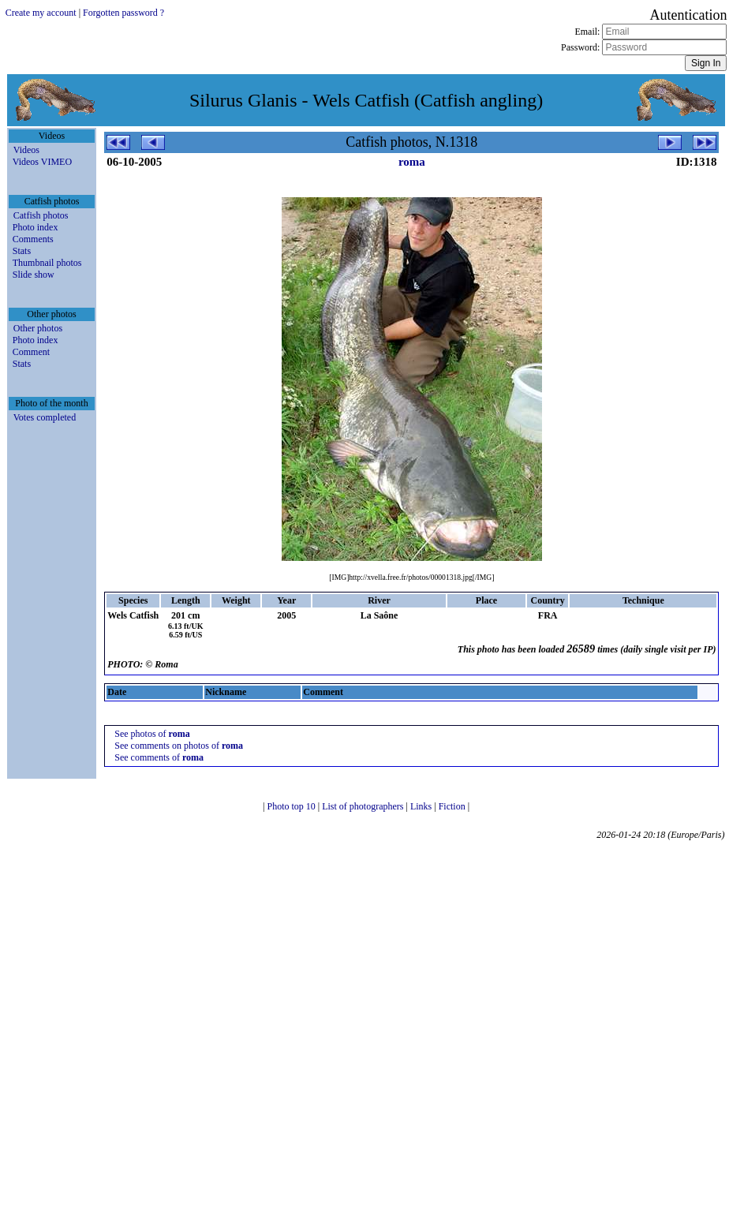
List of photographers (364, 806)
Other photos (37, 328)
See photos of (151, 733)
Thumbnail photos (47, 262)
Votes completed (44, 417)
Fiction (453, 806)
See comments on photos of (178, 745)
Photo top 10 (292, 806)
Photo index (35, 227)
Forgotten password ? (123, 12)
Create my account (41, 12)
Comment (31, 351)
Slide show (33, 274)
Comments (33, 239)
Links (422, 806)
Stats (22, 250)
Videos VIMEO (42, 161)
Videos (26, 149)
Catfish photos (41, 215)
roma (411, 161)
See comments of (159, 757)
